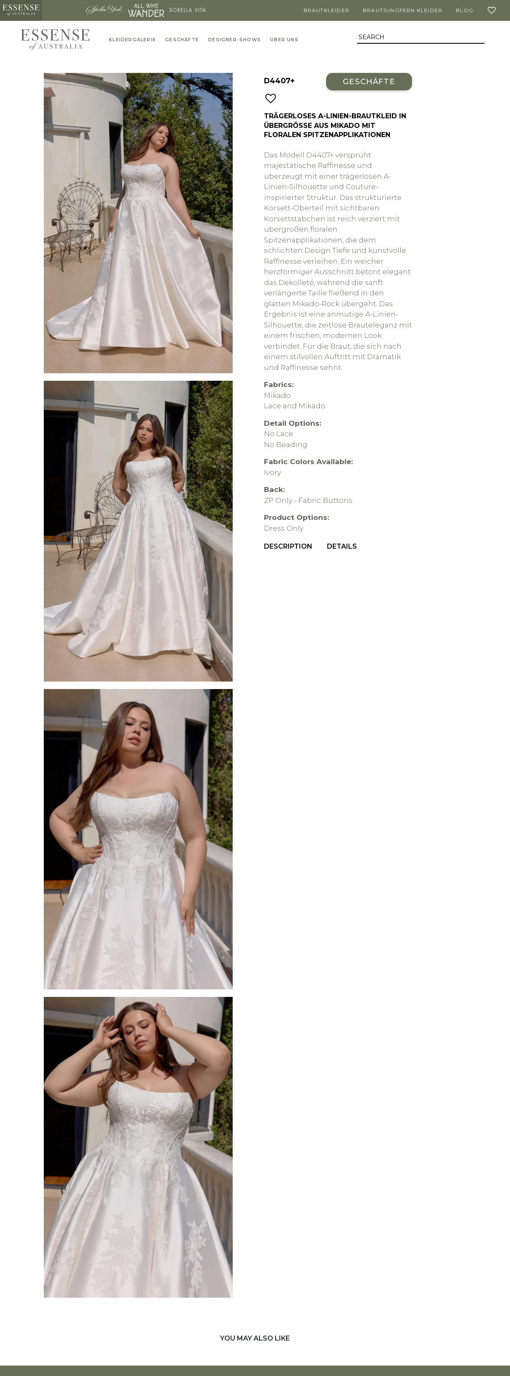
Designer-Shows (234, 39)
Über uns (284, 39)
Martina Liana (62, 10)
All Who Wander (146, 10)
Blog (464, 10)
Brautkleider (326, 10)
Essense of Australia (21, 10)
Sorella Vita (188, 10)
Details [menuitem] (342, 546)
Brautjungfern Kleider (402, 10)
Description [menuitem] (288, 546)
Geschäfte (182, 39)
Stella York (104, 10)
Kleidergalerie (132, 39)
